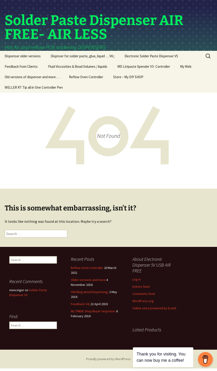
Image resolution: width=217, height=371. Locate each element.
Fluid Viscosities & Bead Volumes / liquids (77, 69)
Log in (136, 282)
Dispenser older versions (23, 58)
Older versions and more (88, 282)
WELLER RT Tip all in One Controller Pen (34, 90)
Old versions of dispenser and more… (32, 79)
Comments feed (143, 296)
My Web (185, 69)
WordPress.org (143, 303)
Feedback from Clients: (21, 69)
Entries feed (141, 289)
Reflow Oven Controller (86, 79)
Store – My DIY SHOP (128, 79)
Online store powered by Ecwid (154, 311)
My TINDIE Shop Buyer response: (93, 314)
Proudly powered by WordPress (108, 361)
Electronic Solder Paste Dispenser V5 (151, 58)
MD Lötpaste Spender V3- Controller (143, 69)
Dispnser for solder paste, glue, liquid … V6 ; (83, 58)
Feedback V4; (80, 306)
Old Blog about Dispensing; (89, 294)
